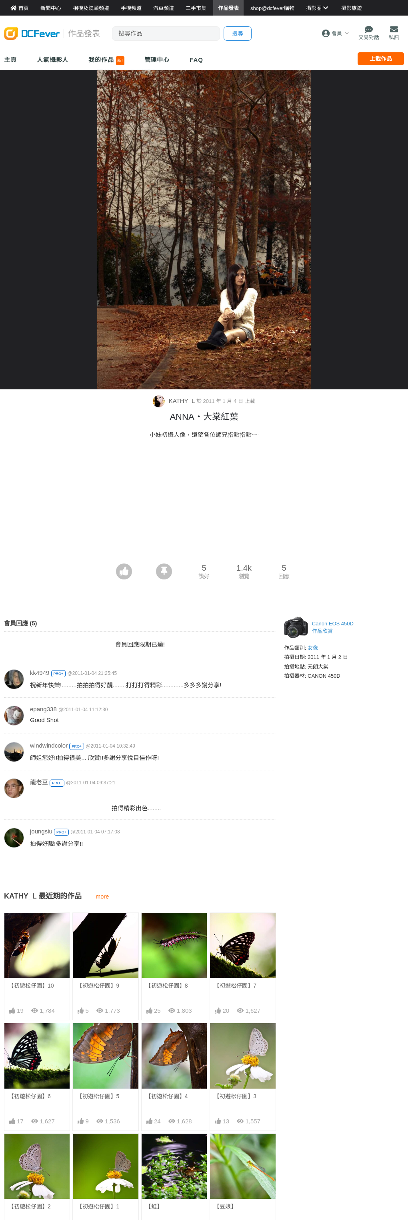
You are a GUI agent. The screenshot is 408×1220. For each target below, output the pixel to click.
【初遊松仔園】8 (167, 985)
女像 (313, 648)
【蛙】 (154, 1206)
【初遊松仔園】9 (98, 985)
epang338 (43, 709)
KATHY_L (174, 400)
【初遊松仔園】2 (29, 1206)
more (102, 896)
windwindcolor (49, 745)
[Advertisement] (204, 503)
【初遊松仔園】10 (31, 985)
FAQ (196, 59)
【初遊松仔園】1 (98, 1206)
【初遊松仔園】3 (235, 1096)
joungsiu (41, 831)
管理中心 (157, 59)
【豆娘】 (225, 1206)
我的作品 (106, 60)
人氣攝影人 (53, 59)
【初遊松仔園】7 (235, 985)
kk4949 (39, 672)
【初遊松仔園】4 (167, 1096)
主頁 (10, 59)
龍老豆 (39, 782)
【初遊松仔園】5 (98, 1096)
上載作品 (381, 59)
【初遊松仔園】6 (29, 1096)
